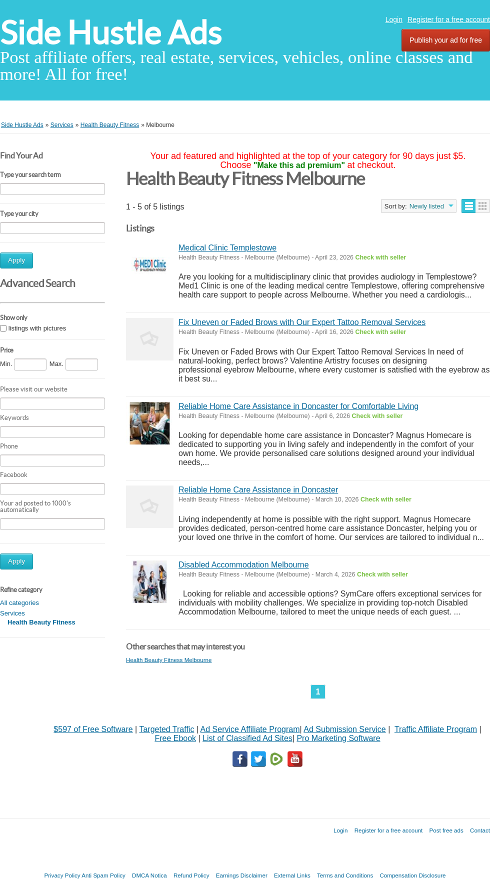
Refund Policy (192, 875)
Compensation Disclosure (413, 875)
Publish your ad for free (446, 40)
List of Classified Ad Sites (247, 738)
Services (12, 613)
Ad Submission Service (345, 729)
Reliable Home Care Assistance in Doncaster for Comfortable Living (298, 406)
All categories (19, 602)
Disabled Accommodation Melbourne (243, 564)
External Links (292, 875)
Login (394, 20)
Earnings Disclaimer (242, 875)
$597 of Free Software (93, 729)
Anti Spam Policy (104, 875)
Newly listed (427, 206)
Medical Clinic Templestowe (227, 248)
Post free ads (446, 830)
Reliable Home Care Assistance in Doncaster (258, 490)
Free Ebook (175, 738)
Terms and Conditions (345, 875)
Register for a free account (449, 20)
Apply (16, 260)
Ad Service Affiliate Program (250, 729)
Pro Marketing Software (338, 738)
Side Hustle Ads (111, 32)
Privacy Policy (62, 875)
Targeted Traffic (166, 729)
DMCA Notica (149, 875)
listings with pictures (37, 328)
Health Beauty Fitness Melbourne (169, 659)
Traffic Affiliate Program (435, 729)
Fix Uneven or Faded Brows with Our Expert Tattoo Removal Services (302, 322)
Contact (480, 830)
